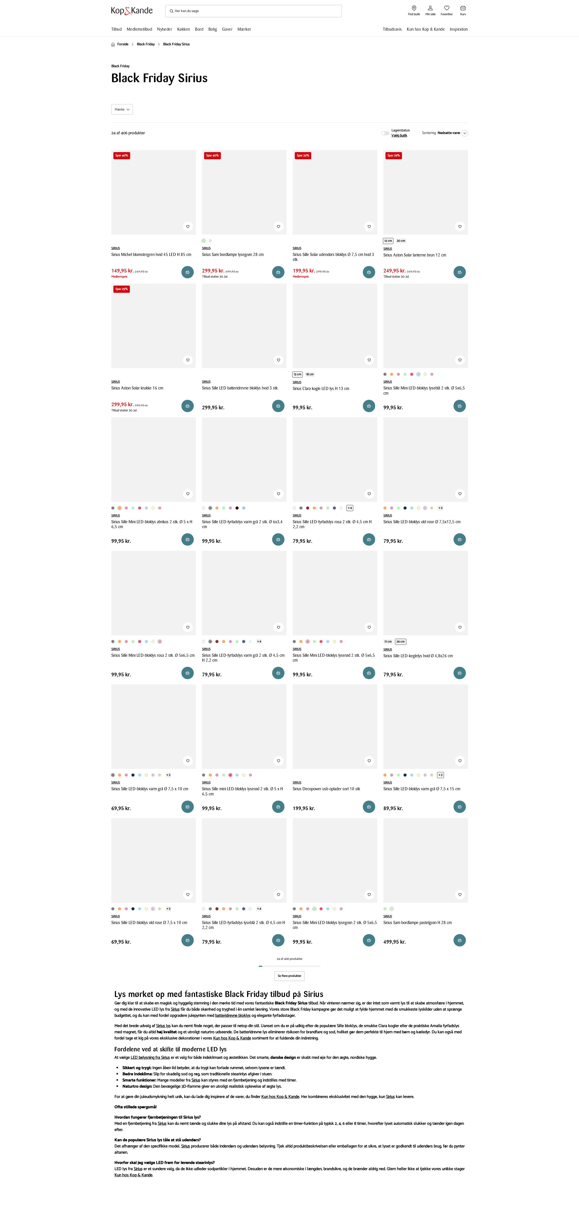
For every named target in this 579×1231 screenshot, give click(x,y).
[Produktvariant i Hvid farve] (203, 508)
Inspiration (459, 29)
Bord (199, 29)
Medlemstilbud (139, 29)
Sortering (429, 133)
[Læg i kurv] (460, 406)
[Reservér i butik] (187, 272)
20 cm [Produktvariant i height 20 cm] (401, 240)
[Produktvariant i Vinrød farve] (237, 508)
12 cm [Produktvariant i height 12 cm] (388, 240)
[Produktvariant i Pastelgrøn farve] (210, 240)
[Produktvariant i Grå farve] (385, 374)
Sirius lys (163, 1025)
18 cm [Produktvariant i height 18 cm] (310, 374)
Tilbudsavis (392, 29)
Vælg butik (399, 136)
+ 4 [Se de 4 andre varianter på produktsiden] (350, 507)
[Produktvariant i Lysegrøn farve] (203, 240)
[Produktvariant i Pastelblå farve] (243, 508)
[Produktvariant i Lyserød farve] (398, 374)
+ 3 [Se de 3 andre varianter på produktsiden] (440, 507)
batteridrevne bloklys (232, 1015)
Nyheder (164, 29)
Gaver (227, 29)
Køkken (183, 29)
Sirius (175, 1009)
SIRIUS (115, 248)
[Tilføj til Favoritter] (188, 226)
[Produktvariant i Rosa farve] (431, 374)
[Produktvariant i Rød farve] (307, 508)
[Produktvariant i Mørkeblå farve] (334, 508)
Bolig (212, 29)
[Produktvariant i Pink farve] (411, 374)
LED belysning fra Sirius (150, 1057)
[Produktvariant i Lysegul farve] (425, 374)
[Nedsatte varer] (452, 133)
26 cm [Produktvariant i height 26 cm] (401, 641)
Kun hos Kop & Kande (426, 29)
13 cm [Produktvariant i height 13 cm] (297, 374)
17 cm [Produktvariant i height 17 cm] (388, 641)
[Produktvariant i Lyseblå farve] (418, 374)
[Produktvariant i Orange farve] (391, 374)
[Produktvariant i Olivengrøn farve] (431, 508)
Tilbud (116, 29)
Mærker (244, 29)
